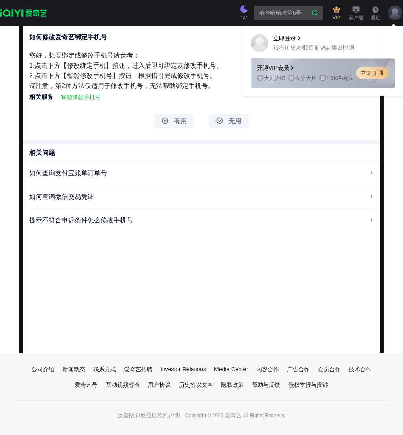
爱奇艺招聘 (138, 369)
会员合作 (329, 369)
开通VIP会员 (276, 68)
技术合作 (360, 369)
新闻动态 (73, 369)
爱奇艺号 (86, 384)
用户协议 (159, 384)
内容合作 (267, 369)
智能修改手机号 (81, 97)
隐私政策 (232, 384)
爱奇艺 (233, 415)
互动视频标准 (123, 384)
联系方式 (104, 369)
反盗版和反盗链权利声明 (149, 415)
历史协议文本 (196, 384)
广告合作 (298, 369)
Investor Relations (183, 369)
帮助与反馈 (266, 384)
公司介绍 (43, 369)
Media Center (231, 369)
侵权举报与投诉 (308, 384)
